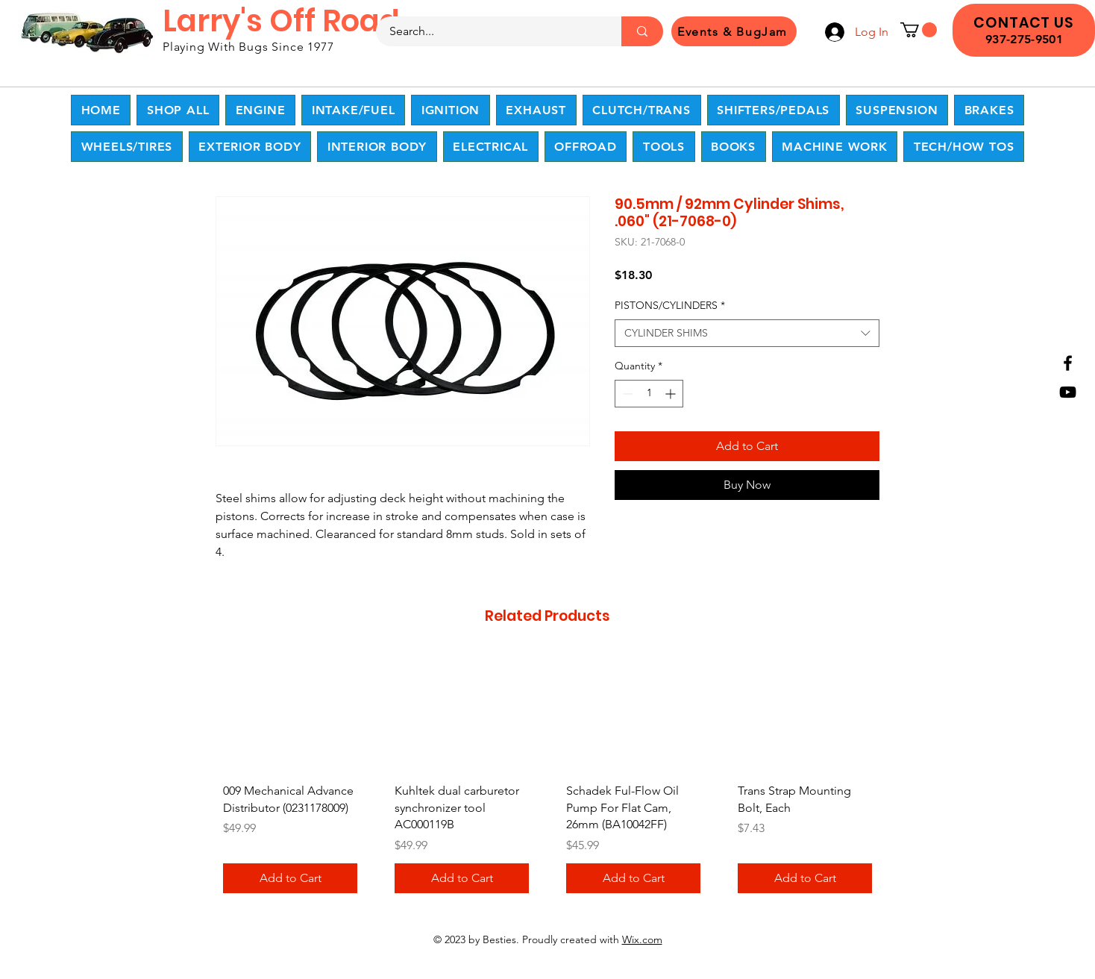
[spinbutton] (649, 394)
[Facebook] (1068, 363)
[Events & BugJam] (734, 31)
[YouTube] (1068, 392)
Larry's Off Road (281, 21)
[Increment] (671, 394)
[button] (918, 29)
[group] (547, 779)
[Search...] (489, 31)
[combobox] (747, 333)
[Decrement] (626, 394)
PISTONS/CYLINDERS (670, 305)
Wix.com (642, 939)
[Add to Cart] (290, 878)
